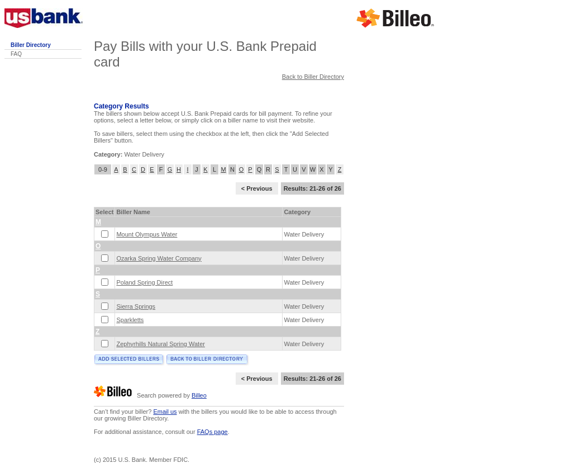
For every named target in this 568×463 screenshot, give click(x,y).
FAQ (16, 54)
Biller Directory (31, 45)
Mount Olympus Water (146, 234)
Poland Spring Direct (144, 282)
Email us (164, 411)
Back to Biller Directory (313, 76)
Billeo (199, 395)
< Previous (257, 188)
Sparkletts (130, 319)
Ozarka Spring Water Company (158, 258)
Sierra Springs (135, 306)
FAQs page (212, 431)
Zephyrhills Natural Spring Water (160, 344)
